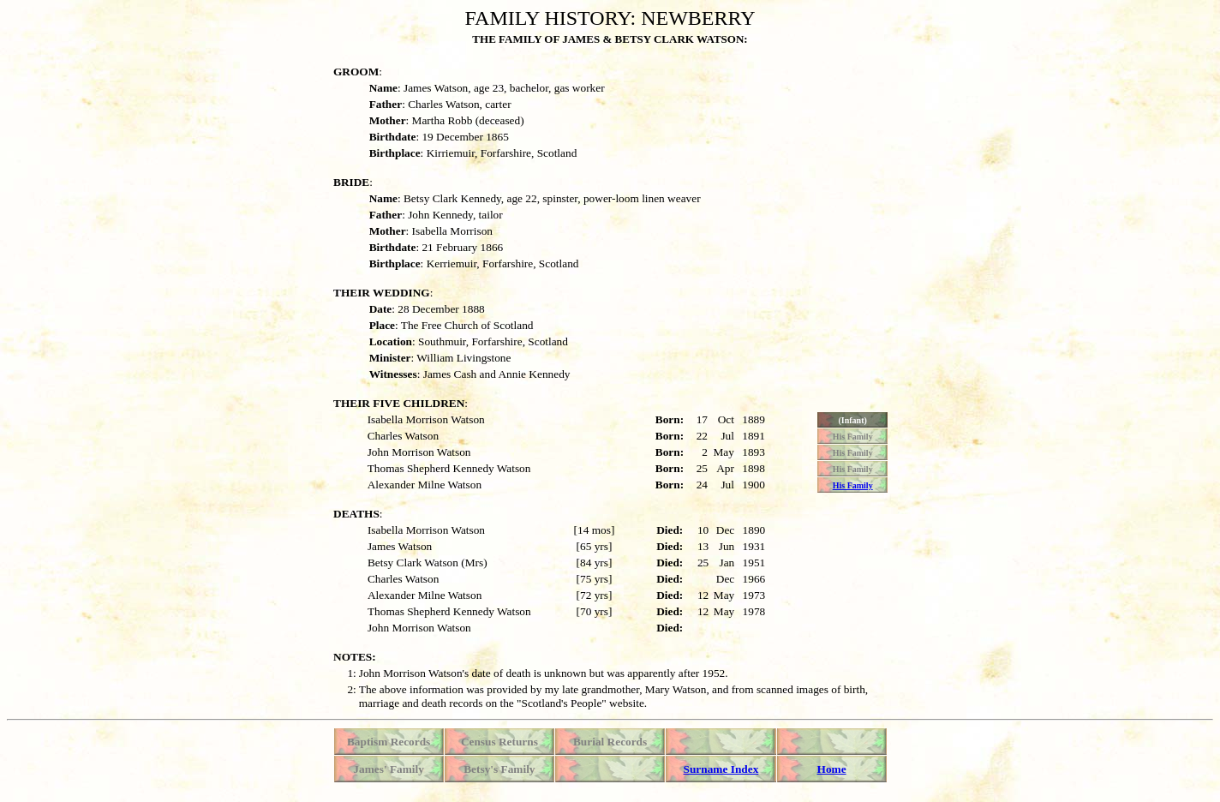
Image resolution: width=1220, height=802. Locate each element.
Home (831, 769)
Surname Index (721, 769)
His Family (853, 485)
